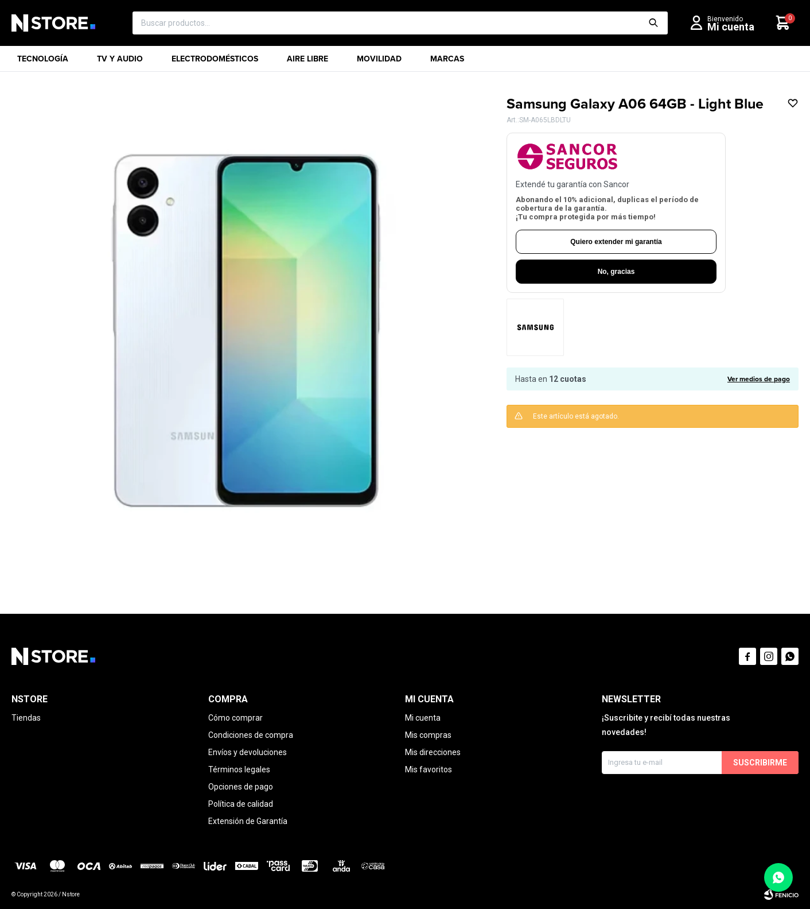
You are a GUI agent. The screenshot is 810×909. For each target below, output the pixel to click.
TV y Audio (120, 62)
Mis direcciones (433, 752)
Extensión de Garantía (247, 821)
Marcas (447, 62)
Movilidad (379, 62)
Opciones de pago (240, 786)
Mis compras (428, 735)
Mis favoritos (428, 769)
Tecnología (42, 62)
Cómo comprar (235, 717)
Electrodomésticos (215, 62)
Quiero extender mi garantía (615, 242)
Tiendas (26, 717)
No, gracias (616, 272)
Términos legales (239, 769)
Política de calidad (240, 804)
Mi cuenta (423, 717)
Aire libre (307, 62)
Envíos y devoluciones (247, 752)
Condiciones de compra (250, 735)
